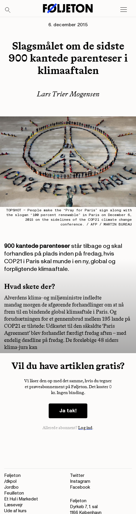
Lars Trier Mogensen (68, 94)
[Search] (8, 10)
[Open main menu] (123, 9)
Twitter (77, 475)
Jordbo (11, 487)
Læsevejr (13, 505)
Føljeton (12, 475)
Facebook (80, 487)
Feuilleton (14, 493)
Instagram (80, 481)
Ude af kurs (15, 511)
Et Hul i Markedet (21, 499)
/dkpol (10, 481)
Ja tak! (68, 410)
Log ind (85, 427)
